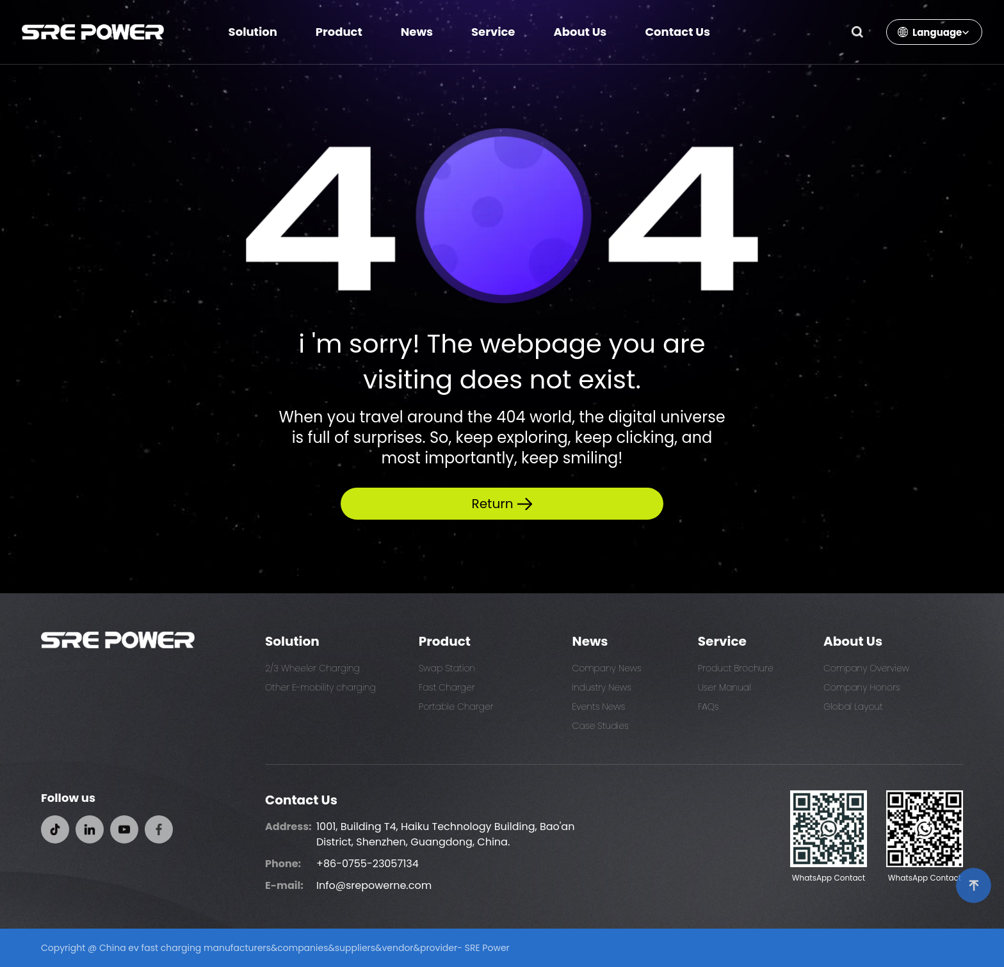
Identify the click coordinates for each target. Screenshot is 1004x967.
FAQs (708, 706)
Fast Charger (447, 687)
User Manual (724, 687)
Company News (607, 668)
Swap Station (447, 668)
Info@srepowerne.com (374, 885)
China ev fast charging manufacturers (185, 947)
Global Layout (853, 706)
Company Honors (861, 687)
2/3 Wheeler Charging (312, 668)
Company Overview (866, 668)
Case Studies (600, 725)
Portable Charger (456, 706)
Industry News (601, 687)
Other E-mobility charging (320, 687)
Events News (599, 706)
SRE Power (487, 947)
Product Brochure (735, 668)
